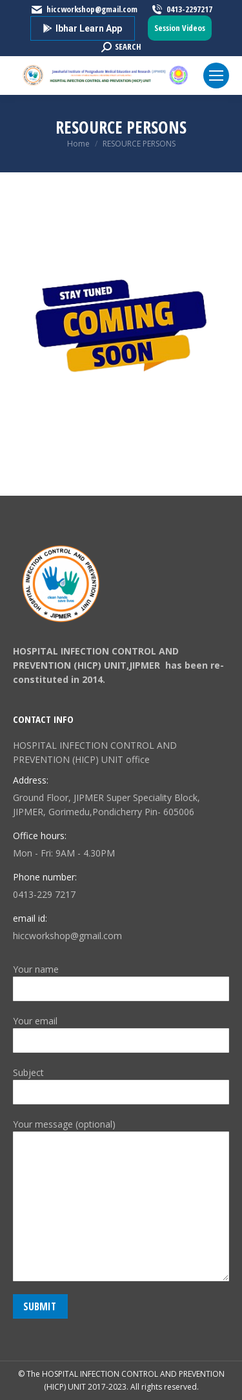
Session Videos (179, 28)
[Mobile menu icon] (216, 75)
